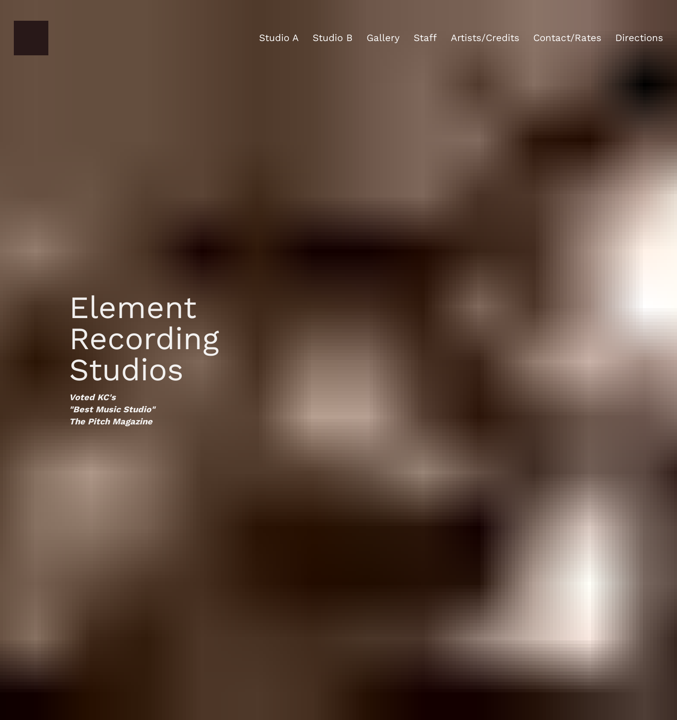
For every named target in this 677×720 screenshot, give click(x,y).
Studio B (333, 37)
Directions (639, 37)
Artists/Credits (485, 37)
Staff (425, 37)
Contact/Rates (567, 37)
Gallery (383, 37)
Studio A (279, 37)
